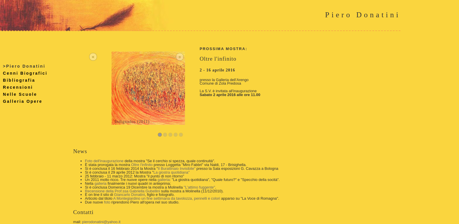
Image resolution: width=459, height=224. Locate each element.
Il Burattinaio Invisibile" (176, 168)
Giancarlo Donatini (129, 194)
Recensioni (18, 87)
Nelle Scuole (20, 94)
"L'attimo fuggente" (199, 187)
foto (107, 202)
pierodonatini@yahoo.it (101, 222)
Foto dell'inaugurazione (104, 161)
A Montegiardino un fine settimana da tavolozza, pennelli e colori (166, 198)
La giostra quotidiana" (171, 172)
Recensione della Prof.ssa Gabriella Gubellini (122, 191)
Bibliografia (19, 80)
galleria (163, 179)
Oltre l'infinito (142, 165)
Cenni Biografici (25, 73)
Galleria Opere (22, 101)
